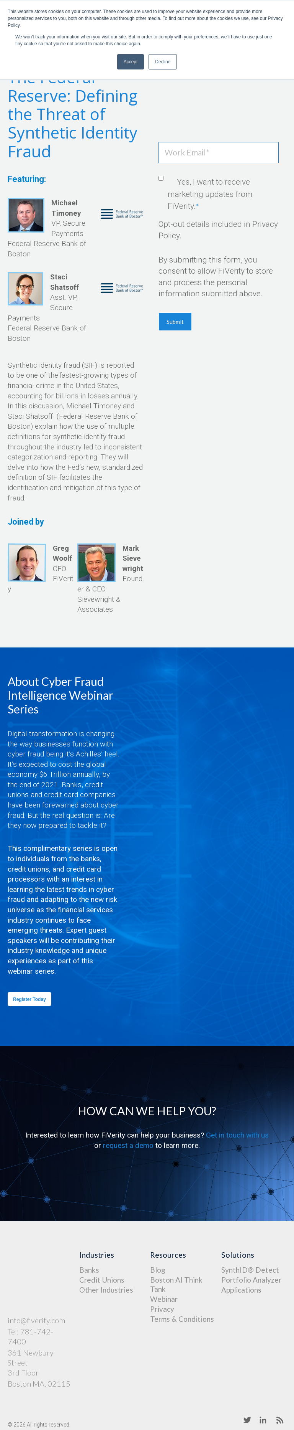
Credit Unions (101, 1279)
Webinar (164, 1299)
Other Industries (106, 1289)
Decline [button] (162, 61)
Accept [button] (131, 61)
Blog (157, 1269)
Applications (241, 1289)
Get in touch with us (237, 1135)
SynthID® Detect (250, 1269)
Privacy (162, 1309)
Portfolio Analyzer (251, 1279)
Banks (89, 1269)
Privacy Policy (150, 1405)
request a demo (128, 1145)
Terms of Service (199, 1405)
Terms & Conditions (182, 1318)
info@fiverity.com (36, 1279)
